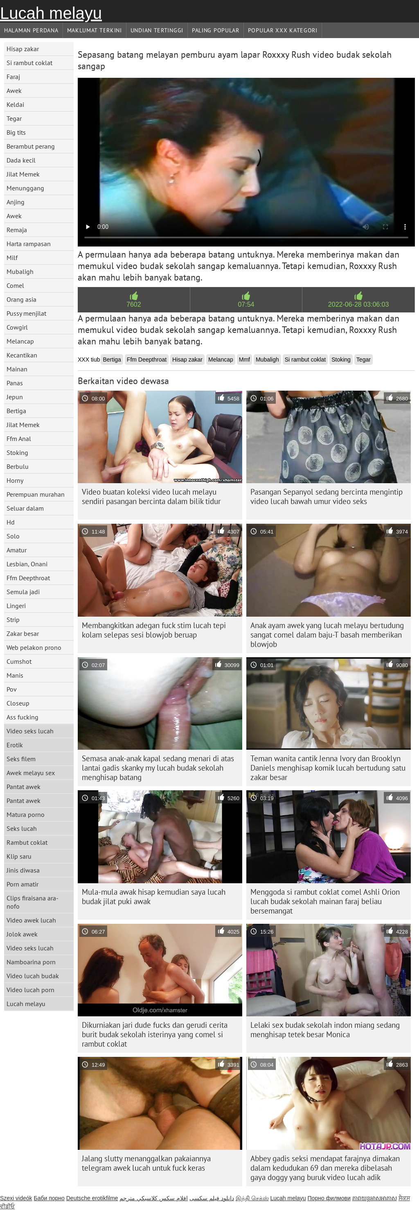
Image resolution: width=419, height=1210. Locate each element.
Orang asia (21, 299)
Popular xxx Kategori (283, 30)
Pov (12, 689)
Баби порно (49, 1198)
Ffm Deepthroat (28, 578)
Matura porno (26, 814)
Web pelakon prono (34, 647)
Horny (15, 480)
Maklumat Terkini (94, 30)
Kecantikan (22, 355)
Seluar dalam (25, 508)
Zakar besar (23, 633)
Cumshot (19, 661)
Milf (12, 257)
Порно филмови (329, 1198)
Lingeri (16, 606)
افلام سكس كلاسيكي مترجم (153, 1198)
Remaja (17, 230)
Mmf (244, 359)
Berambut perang (31, 146)
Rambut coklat (27, 842)
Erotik (15, 745)
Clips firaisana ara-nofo (33, 902)
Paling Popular (215, 30)
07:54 (246, 304)
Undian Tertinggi (157, 30)
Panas (15, 383)
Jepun (15, 397)
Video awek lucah (31, 920)
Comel (15, 285)
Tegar (14, 118)
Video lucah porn (30, 990)
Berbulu (18, 466)
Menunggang (25, 188)
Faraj (13, 76)
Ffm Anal (19, 438)
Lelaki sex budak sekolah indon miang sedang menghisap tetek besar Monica (325, 1029)
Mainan (17, 369)
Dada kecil (21, 160)
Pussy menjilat (26, 313)
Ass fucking (22, 717)
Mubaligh (20, 271)
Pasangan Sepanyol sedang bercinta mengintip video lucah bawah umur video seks (326, 496)
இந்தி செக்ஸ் (252, 1198)
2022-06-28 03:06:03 (358, 304)
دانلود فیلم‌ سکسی (211, 1198)
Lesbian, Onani (27, 564)
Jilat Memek (23, 174)
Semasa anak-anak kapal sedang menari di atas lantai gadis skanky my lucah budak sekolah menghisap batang (158, 767)
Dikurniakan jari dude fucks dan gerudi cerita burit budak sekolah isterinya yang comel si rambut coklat (155, 1034)
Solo (13, 536)
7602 (133, 304)
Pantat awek (24, 787)
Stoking (17, 452)
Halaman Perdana (31, 30)
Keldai (15, 104)
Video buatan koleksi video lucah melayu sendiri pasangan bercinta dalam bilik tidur (151, 496)
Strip (13, 619)
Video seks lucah (30, 731)
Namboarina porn (31, 962)
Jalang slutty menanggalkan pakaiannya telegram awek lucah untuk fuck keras (146, 1163)
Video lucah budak (33, 976)
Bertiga (16, 411)
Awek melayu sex (31, 773)
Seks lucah (22, 828)
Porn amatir (22, 884)
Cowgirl (17, 327)
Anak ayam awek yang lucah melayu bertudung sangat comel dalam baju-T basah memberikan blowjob (327, 634)
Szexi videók (16, 1198)
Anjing (16, 202)
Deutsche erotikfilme (92, 1198)
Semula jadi (23, 592)
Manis (15, 675)
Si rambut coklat (29, 63)
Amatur (17, 550)
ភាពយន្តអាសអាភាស (374, 1198)
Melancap (20, 341)
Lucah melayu (51, 13)
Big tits (16, 132)
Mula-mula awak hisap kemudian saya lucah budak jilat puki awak (153, 896)
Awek (14, 90)
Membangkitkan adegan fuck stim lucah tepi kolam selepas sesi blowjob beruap (154, 630)
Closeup (18, 703)
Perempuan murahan (36, 494)
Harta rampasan (29, 244)
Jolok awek (22, 934)
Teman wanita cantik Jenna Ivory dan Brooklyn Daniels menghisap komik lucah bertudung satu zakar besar (327, 767)
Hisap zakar (23, 49)
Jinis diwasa (23, 870)
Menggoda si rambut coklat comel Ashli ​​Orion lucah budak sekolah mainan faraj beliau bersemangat (325, 901)
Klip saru (19, 856)
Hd (11, 522)
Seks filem (21, 759)
